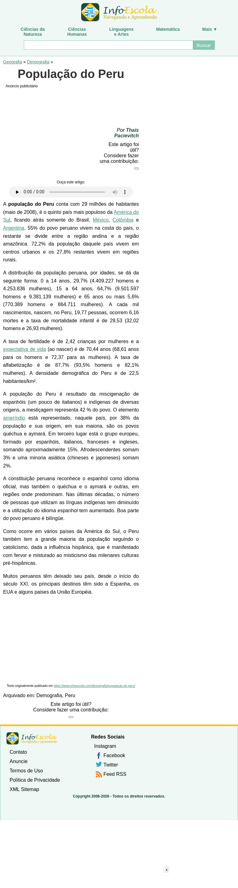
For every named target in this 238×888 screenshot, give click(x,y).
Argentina (13, 228)
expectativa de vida (24, 349)
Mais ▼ (210, 29)
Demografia (38, 61)
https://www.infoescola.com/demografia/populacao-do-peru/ (94, 686)
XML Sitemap (24, 789)
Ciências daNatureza (33, 32)
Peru (70, 695)
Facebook (114, 755)
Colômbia (123, 220)
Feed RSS (115, 774)
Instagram (105, 746)
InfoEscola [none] (32, 738)
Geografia (12, 61)
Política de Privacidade (35, 780)
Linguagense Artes (121, 32)
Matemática (168, 29)
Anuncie (19, 761)
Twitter (111, 764)
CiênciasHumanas (77, 32)
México (100, 220)
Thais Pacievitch (126, 132)
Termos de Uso (26, 770)
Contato (18, 752)
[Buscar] (108, 45)
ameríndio (14, 418)
